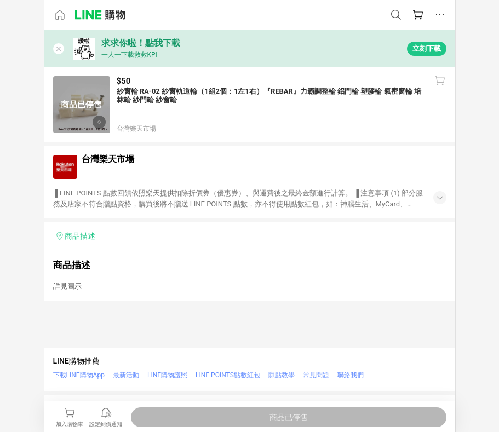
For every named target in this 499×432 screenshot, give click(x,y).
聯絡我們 (350, 375)
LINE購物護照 (167, 375)
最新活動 (126, 375)
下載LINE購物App (79, 375)
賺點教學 (281, 375)
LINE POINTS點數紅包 (228, 375)
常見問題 (316, 375)
